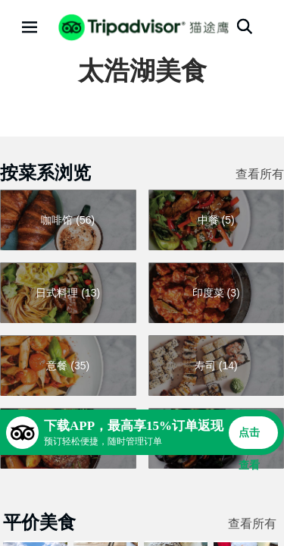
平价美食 (39, 522)
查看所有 (260, 174)
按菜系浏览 (45, 172)
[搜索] (244, 26)
